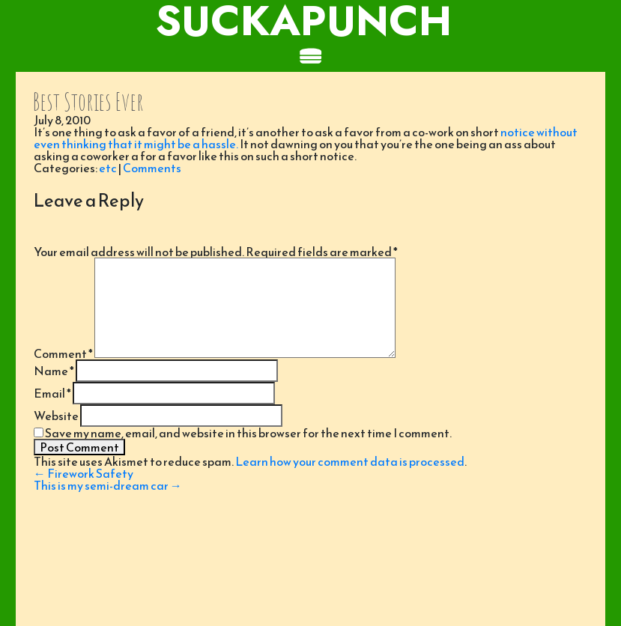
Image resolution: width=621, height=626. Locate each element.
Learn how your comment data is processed (349, 461)
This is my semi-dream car (108, 485)
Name (54, 371)
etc (108, 168)
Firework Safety (83, 473)
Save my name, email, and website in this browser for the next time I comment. (248, 433)
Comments (152, 168)
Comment (63, 353)
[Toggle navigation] (310, 57)
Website (56, 416)
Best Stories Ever (88, 101)
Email (52, 393)
